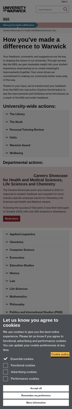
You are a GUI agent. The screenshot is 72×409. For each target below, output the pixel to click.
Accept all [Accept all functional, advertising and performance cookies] (36, 388)
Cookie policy (60, 354)
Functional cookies (19, 365)
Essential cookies (18, 359)
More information (36, 402)
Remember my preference (36, 395)
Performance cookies (21, 379)
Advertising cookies (20, 372)
